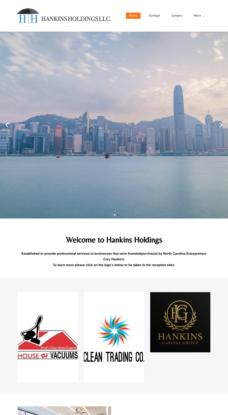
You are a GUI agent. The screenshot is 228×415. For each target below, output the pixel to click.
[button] (7, 125)
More (199, 15)
